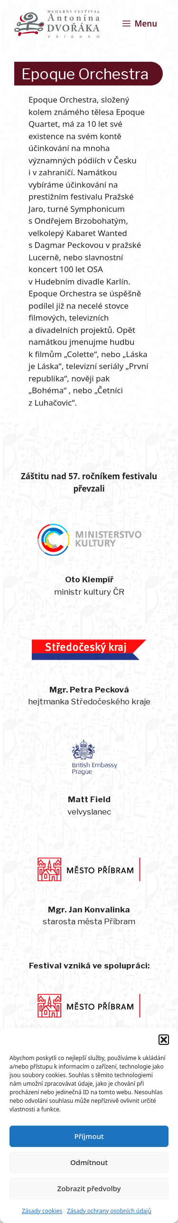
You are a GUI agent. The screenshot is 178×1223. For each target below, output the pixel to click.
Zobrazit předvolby (89, 1188)
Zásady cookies (42, 1211)
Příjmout (88, 1136)
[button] (164, 1039)
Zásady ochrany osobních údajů (109, 1211)
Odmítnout (89, 1162)
